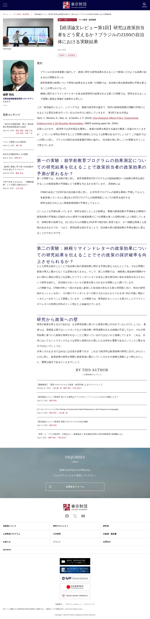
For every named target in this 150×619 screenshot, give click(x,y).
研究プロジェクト (60, 526)
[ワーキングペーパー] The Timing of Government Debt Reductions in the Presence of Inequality (92, 411)
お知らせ (7, 542)
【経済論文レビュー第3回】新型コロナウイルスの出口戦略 (92, 423)
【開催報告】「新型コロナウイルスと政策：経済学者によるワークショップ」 (92, 386)
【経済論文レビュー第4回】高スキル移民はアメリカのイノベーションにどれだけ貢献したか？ (92, 399)
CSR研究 (57, 534)
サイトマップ (89, 604)
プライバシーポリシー (73, 604)
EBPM (61, 55)
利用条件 (59, 604)
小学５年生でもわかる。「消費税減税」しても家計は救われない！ (18, 184)
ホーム (5, 14)
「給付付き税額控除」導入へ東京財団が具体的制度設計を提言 (18, 128)
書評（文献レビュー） (67, 20)
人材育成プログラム (11, 534)
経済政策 (71, 55)
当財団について (9, 526)
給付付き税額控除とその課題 (18, 156)
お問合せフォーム (75, 487)
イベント (57, 542)
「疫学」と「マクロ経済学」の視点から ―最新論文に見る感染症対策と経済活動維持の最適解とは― (92, 434)
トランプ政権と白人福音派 (18, 144)
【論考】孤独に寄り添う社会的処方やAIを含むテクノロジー (18, 169)
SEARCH (7, 550)
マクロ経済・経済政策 (21, 14)
